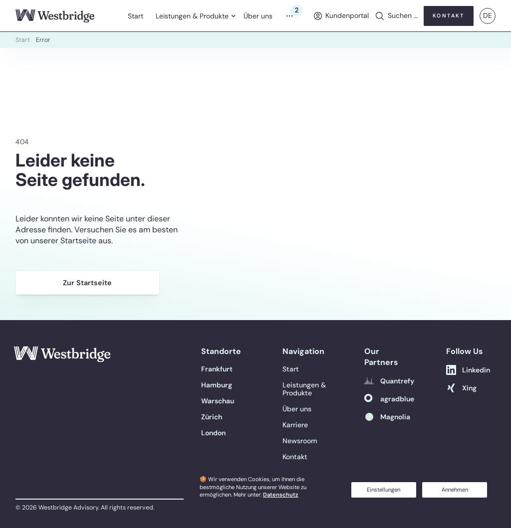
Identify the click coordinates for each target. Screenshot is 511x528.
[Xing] (461, 388)
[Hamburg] (216, 385)
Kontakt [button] (449, 15)
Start (135, 15)
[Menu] (292, 15)
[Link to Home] (64, 357)
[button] (396, 16)
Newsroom (299, 440)
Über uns (258, 15)
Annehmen (455, 489)
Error (43, 40)
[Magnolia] (387, 417)
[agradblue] (389, 399)
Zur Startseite (87, 282)
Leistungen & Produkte (192, 15)
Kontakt (294, 456)
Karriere (295, 424)
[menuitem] (136, 15)
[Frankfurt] (217, 369)
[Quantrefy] (389, 381)
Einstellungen (383, 489)
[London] (213, 433)
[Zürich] (211, 417)
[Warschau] (217, 401)
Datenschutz (280, 494)
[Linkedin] (468, 370)
